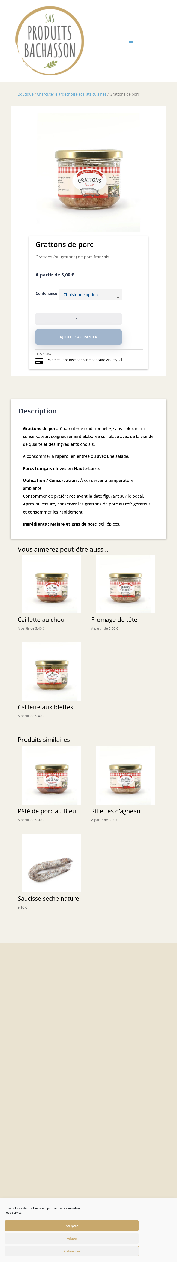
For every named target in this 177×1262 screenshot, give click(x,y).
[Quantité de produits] (78, 319)
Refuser (71, 1238)
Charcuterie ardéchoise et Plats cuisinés (71, 94)
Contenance (46, 293)
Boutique (26, 94)
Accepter (72, 1226)
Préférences (72, 1251)
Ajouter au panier (78, 337)
